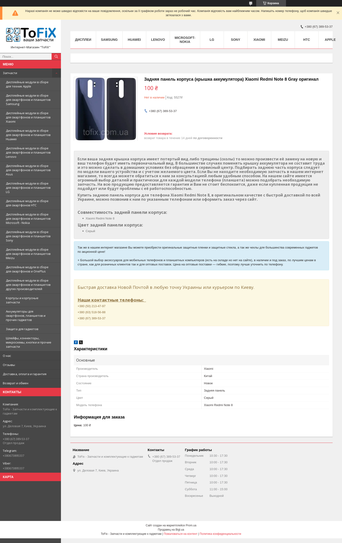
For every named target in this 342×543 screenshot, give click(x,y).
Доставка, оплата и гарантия (24, 374)
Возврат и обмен (15, 383)
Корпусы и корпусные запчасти (22, 300)
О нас (7, 356)
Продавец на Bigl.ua (171, 529)
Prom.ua (191, 525)
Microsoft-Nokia (185, 40)
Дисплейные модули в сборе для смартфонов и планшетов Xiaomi (28, 117)
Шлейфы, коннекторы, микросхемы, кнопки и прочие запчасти (28, 342)
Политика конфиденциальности (220, 533)
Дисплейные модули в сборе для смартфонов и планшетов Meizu (28, 253)
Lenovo (158, 39)
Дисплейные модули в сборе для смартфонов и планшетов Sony (28, 236)
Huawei (134, 39)
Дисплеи (83, 39)
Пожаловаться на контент (180, 533)
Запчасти (10, 73)
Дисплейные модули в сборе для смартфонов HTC (27, 203)
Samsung (109, 39)
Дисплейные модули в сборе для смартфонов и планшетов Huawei (28, 134)
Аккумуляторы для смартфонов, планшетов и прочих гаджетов (25, 315)
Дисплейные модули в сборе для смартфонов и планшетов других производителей (28, 284)
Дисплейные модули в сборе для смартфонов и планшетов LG (28, 187)
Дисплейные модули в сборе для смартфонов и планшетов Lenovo (28, 152)
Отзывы (9, 365)
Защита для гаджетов (22, 329)
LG (212, 39)
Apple (330, 39)
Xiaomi (259, 39)
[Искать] (56, 56)
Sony (235, 39)
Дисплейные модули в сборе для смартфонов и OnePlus (27, 269)
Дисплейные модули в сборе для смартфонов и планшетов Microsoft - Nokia (28, 218)
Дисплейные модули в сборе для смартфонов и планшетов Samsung (28, 99)
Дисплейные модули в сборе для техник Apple (27, 84)
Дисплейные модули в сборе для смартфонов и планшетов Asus (28, 170)
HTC (306, 39)
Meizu (283, 39)
